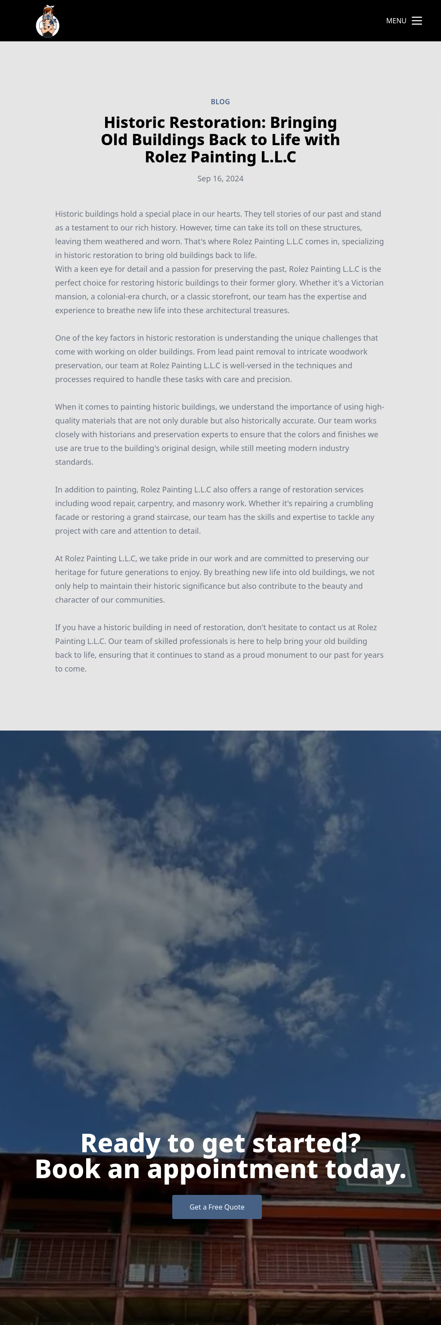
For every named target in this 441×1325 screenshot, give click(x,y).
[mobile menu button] (417, 20)
